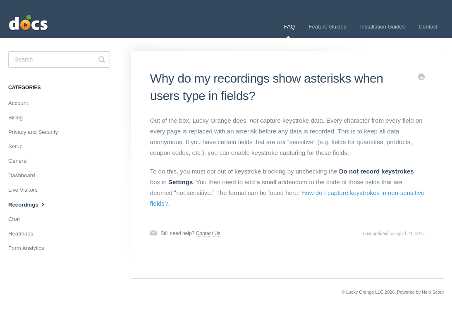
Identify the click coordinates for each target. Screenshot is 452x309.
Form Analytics (26, 248)
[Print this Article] (421, 77)
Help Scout (433, 292)
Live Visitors (23, 190)
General (18, 161)
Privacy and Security (33, 132)
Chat (14, 219)
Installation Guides (382, 27)
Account (18, 103)
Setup (15, 146)
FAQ (289, 31)
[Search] (59, 59)
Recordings (27, 204)
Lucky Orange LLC (364, 292)
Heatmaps (20, 234)
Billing (15, 117)
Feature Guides (327, 27)
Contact (428, 27)
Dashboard (21, 175)
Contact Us (208, 233)
